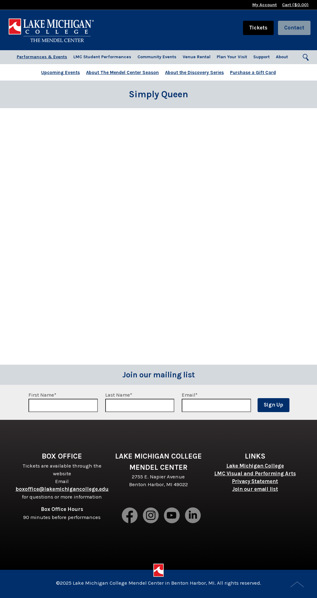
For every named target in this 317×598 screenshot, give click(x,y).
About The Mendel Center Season (122, 72)
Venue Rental (197, 56)
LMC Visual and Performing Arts (255, 474)
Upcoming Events (60, 72)
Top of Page (298, 585)
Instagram (151, 515)
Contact (294, 28)
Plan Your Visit (232, 56)
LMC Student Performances (102, 56)
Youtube (172, 515)
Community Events (156, 56)
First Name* (63, 402)
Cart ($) (295, 4)
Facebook (130, 515)
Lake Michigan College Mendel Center (51, 30)
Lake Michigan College (255, 466)
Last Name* (140, 402)
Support (261, 56)
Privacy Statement (255, 481)
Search (306, 57)
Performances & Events (42, 56)
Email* (216, 402)
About (282, 56)
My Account (264, 4)
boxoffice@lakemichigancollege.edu (62, 489)
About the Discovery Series (194, 72)
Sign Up (273, 405)
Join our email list (255, 489)
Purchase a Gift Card (253, 72)
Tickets (258, 28)
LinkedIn (193, 515)
